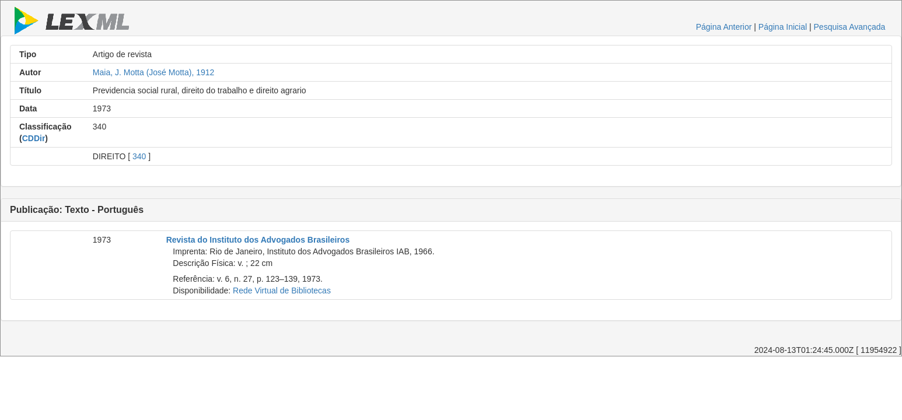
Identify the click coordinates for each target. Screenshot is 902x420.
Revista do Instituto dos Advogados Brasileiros (258, 239)
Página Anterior (724, 27)
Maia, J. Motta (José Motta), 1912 (154, 72)
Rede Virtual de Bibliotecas (282, 290)
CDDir (34, 138)
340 (139, 156)
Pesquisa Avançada (850, 27)
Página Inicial (782, 27)
